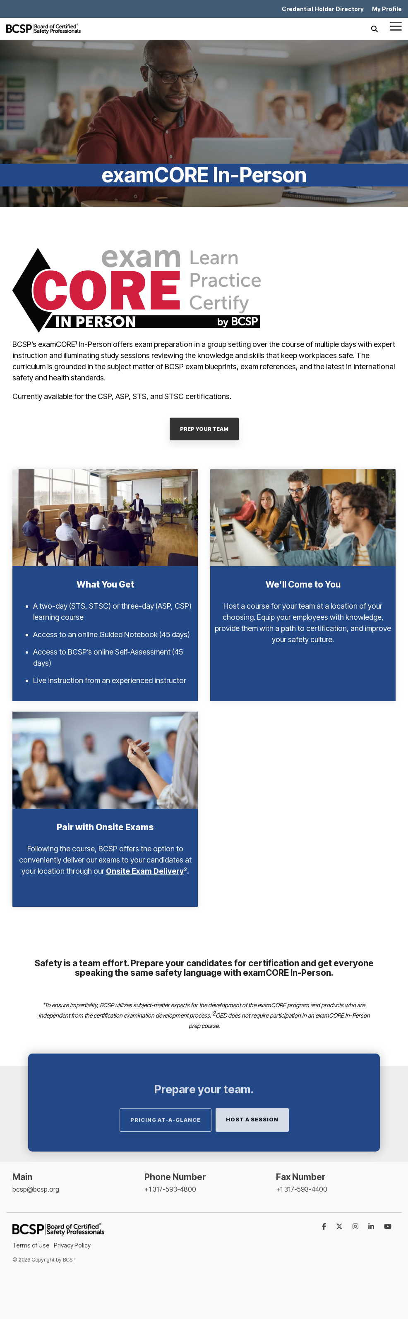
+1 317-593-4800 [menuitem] (170, 1189)
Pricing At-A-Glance (165, 1138)
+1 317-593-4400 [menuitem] (301, 1189)
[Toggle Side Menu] (396, 25)
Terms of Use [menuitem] (31, 1245)
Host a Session (252, 1138)
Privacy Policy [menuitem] (72, 1245)
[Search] (374, 29)
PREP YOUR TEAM (204, 428)
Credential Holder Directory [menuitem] (323, 8)
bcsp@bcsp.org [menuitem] (35, 1189)
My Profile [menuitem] (387, 8)
